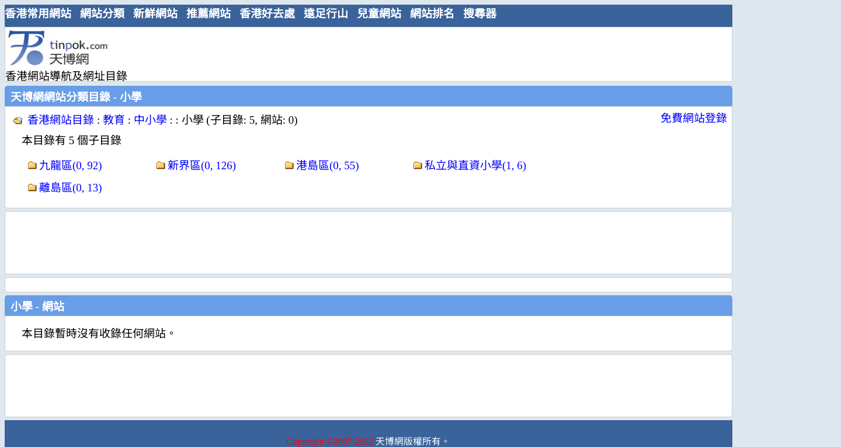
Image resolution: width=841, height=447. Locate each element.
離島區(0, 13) (70, 187)
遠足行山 (326, 14)
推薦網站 (208, 14)
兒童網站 (379, 14)
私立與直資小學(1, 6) (475, 165)
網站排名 (432, 14)
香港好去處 (267, 14)
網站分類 (102, 14)
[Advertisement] (363, 53)
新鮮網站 (155, 14)
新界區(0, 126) (202, 165)
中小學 (150, 120)
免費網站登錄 (694, 118)
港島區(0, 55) (327, 165)
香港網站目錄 (60, 120)
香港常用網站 (38, 14)
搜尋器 (479, 14)
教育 (114, 120)
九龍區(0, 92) (70, 165)
